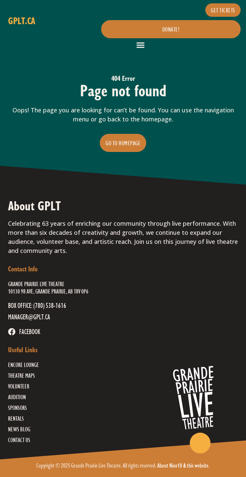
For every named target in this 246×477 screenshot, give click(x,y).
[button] (140, 44)
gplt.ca (21, 20)
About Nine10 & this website (182, 465)
